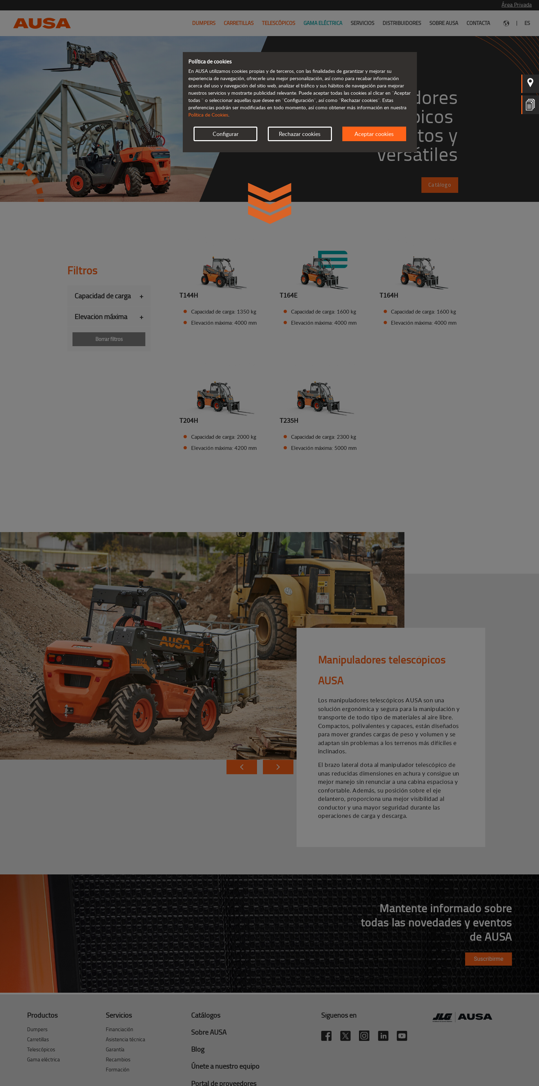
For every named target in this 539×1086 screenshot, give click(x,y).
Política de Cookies (208, 114)
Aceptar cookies (374, 134)
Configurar (226, 134)
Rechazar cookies (299, 134)
